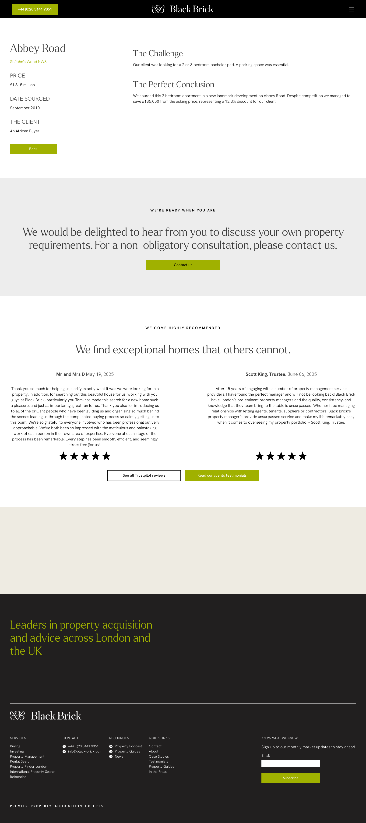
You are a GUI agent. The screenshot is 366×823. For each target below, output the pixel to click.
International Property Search (33, 772)
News (116, 757)
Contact (155, 746)
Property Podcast (125, 746)
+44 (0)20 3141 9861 (35, 9)
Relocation (18, 777)
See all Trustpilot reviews (144, 475)
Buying (15, 746)
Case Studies (159, 757)
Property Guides (124, 751)
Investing (17, 751)
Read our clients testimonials (222, 475)
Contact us (183, 264)
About (153, 751)
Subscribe (290, 778)
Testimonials (158, 761)
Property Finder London (28, 767)
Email (265, 756)
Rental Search (20, 761)
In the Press (158, 772)
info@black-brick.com (82, 751)
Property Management (27, 757)
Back (33, 148)
